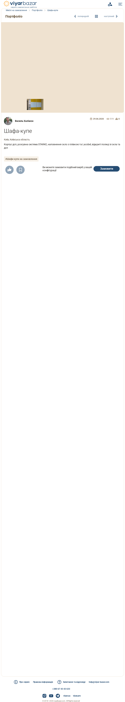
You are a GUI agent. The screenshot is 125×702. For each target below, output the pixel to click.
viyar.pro (77, 696)
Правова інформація (43, 682)
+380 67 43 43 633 (61, 689)
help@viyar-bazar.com (101, 682)
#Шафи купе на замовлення (22, 159)
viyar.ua (66, 696)
